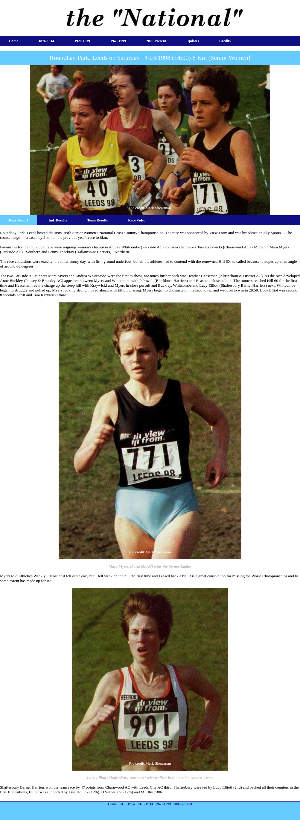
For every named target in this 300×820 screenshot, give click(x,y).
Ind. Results (57, 220)
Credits (225, 41)
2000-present (156, 41)
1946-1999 (118, 41)
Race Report (18, 220)
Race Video (136, 220)
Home (13, 41)
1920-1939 (82, 41)
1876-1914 (46, 41)
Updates (192, 41)
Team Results (97, 220)
